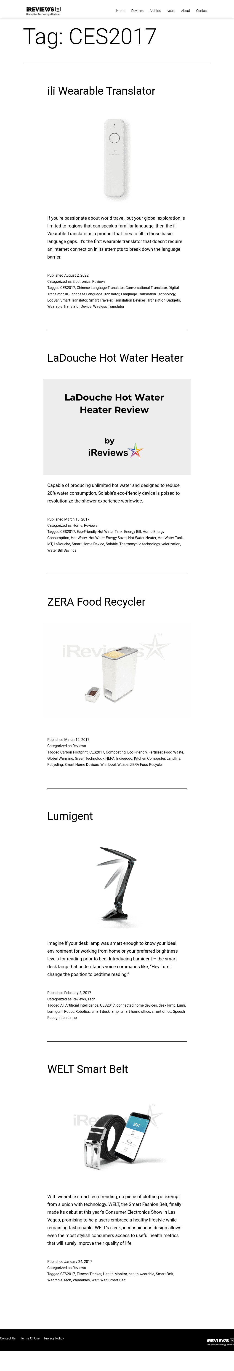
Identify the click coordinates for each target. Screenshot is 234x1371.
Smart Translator (73, 300)
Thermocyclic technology (139, 544)
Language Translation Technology (148, 294)
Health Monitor (115, 1274)
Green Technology (89, 758)
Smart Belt (164, 1274)
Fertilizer (155, 752)
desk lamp (167, 1005)
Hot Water (79, 538)
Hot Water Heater (142, 538)
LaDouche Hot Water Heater (115, 357)
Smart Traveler (100, 300)
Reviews (137, 11)
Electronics (81, 281)
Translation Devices (130, 300)
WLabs (123, 764)
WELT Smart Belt (87, 1069)
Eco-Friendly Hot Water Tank (99, 531)
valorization (171, 544)
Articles (155, 11)
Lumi (181, 1005)
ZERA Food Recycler (96, 601)
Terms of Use (30, 1338)
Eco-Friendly (137, 752)
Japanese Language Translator (94, 294)
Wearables (81, 1280)
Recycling (55, 764)
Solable (112, 544)
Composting (116, 752)
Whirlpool (108, 764)
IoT (49, 544)
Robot (69, 1011)
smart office (161, 1011)
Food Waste (173, 752)
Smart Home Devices (81, 764)
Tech (91, 999)
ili (66, 294)
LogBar (53, 300)
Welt (95, 1280)
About (185, 11)
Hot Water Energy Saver (107, 538)
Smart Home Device (88, 544)
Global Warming (60, 758)
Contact (202, 11)
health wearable (141, 1274)
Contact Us (8, 1338)
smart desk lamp (105, 1011)
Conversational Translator (146, 288)
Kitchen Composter (149, 758)
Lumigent (70, 816)
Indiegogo (124, 758)
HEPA (109, 758)
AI (62, 1005)
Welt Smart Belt (112, 1280)
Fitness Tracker (89, 1274)
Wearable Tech (59, 1280)
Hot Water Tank (170, 538)
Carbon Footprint (74, 752)
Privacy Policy (54, 1338)
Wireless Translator (108, 306)
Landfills (173, 758)
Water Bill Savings (61, 550)
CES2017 (67, 288)
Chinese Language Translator (100, 288)
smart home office (135, 1011)
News (171, 11)
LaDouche (62, 544)
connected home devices (137, 1005)
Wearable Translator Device (69, 306)
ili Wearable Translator (101, 90)
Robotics (82, 1011)
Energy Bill (132, 531)
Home (120, 11)
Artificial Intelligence (81, 1005)
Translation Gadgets (163, 300)
